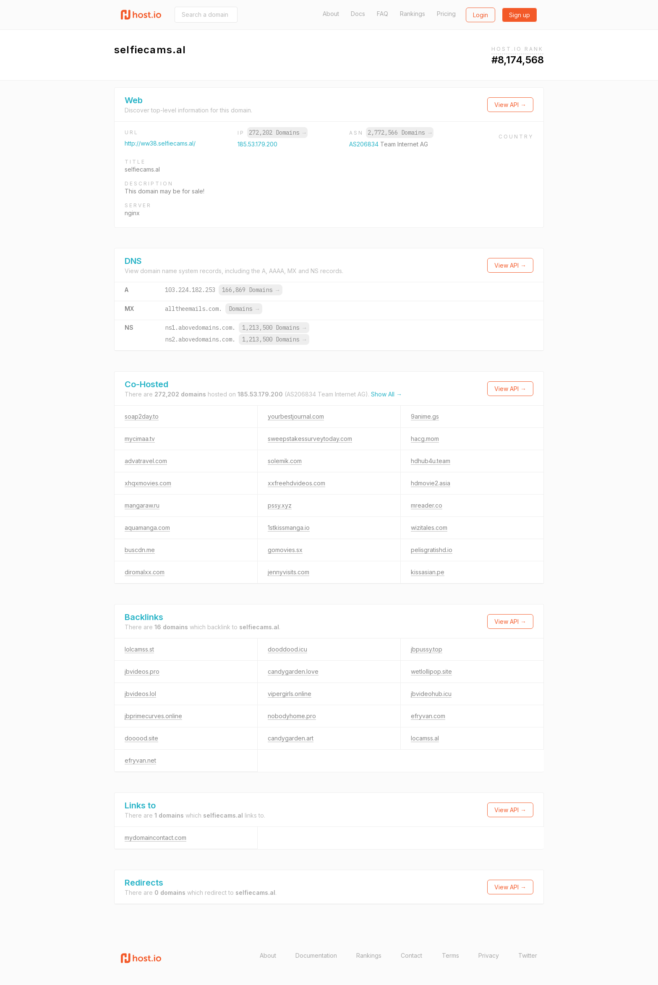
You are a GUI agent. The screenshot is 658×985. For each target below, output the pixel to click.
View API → (510, 104)
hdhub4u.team (430, 460)
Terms (450, 955)
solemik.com (285, 460)
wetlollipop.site (431, 671)
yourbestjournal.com (296, 416)
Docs (358, 13)
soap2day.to (142, 416)
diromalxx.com (144, 572)
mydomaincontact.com (155, 837)
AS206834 (364, 144)
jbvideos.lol (140, 693)
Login (480, 14)
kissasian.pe (427, 572)
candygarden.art (290, 738)
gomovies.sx (285, 549)
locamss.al (425, 738)
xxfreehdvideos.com (296, 483)
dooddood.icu (287, 649)
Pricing (446, 13)
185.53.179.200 (257, 144)
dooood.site (141, 738)
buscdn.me (140, 549)
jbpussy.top (426, 649)
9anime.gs (425, 416)
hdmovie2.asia (430, 483)
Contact (411, 955)
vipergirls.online (289, 693)
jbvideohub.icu (431, 693)
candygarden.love (293, 671)
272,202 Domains (277, 132)
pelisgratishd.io (431, 549)
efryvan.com (428, 715)
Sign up (519, 14)
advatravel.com (146, 460)
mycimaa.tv (140, 438)
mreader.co (426, 505)
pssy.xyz (280, 505)
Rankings (412, 13)
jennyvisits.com (288, 572)
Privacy (488, 955)
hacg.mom (425, 438)
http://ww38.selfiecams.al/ (160, 143)
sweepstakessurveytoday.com (310, 438)
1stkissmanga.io (289, 527)
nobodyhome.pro (292, 715)
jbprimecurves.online (153, 715)
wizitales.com (429, 527)
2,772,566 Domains (399, 132)
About (331, 13)
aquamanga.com (147, 527)
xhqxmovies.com (148, 483)
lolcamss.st (139, 649)
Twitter (527, 955)
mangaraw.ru (142, 505)
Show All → (386, 394)
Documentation (316, 955)
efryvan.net (140, 760)
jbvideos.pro (142, 671)
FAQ (382, 13)
